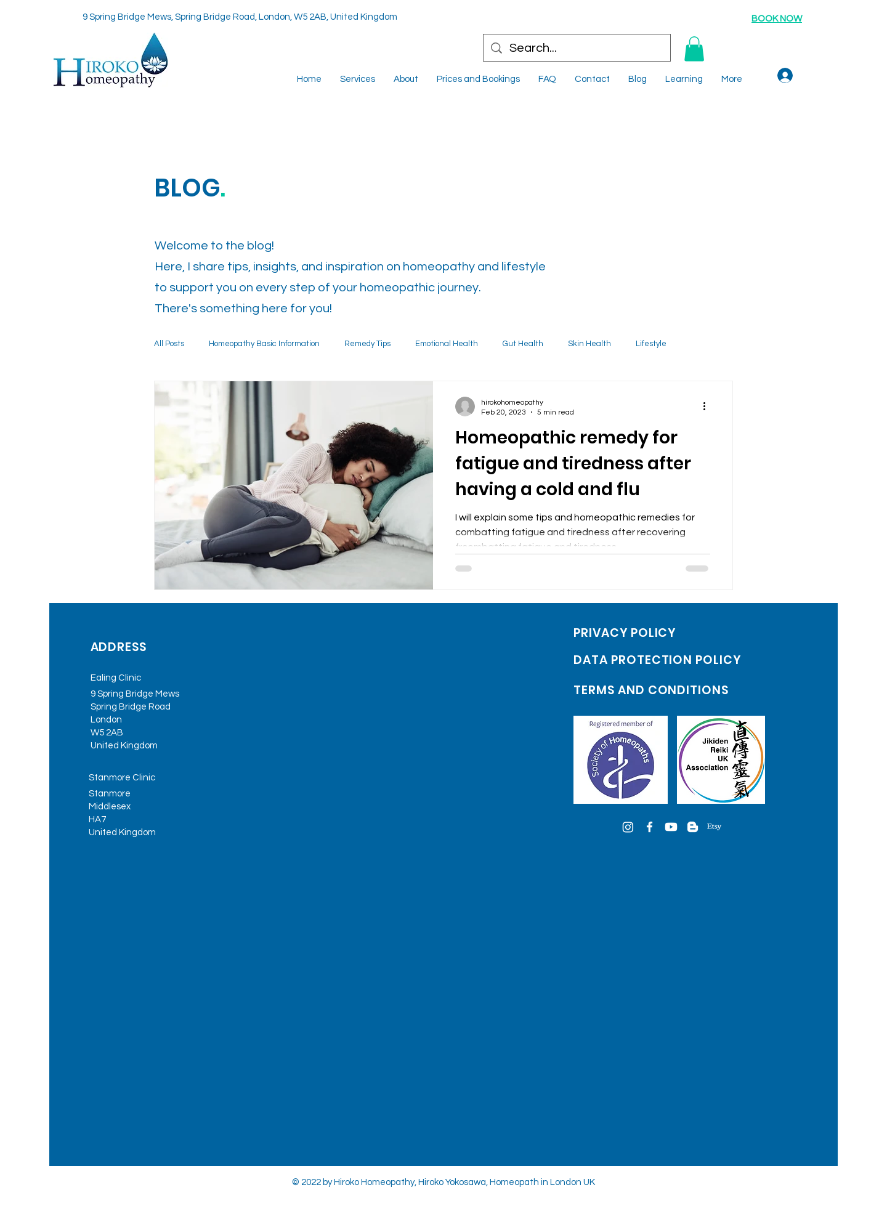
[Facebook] (649, 827)
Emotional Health (446, 343)
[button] (694, 49)
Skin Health (589, 343)
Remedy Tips (367, 343)
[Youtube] (671, 827)
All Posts (169, 343)
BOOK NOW (776, 18)
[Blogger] (693, 827)
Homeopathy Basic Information (264, 343)
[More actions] (708, 406)
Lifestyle (651, 343)
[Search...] (576, 48)
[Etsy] (714, 827)
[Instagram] (628, 827)
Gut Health (523, 343)
